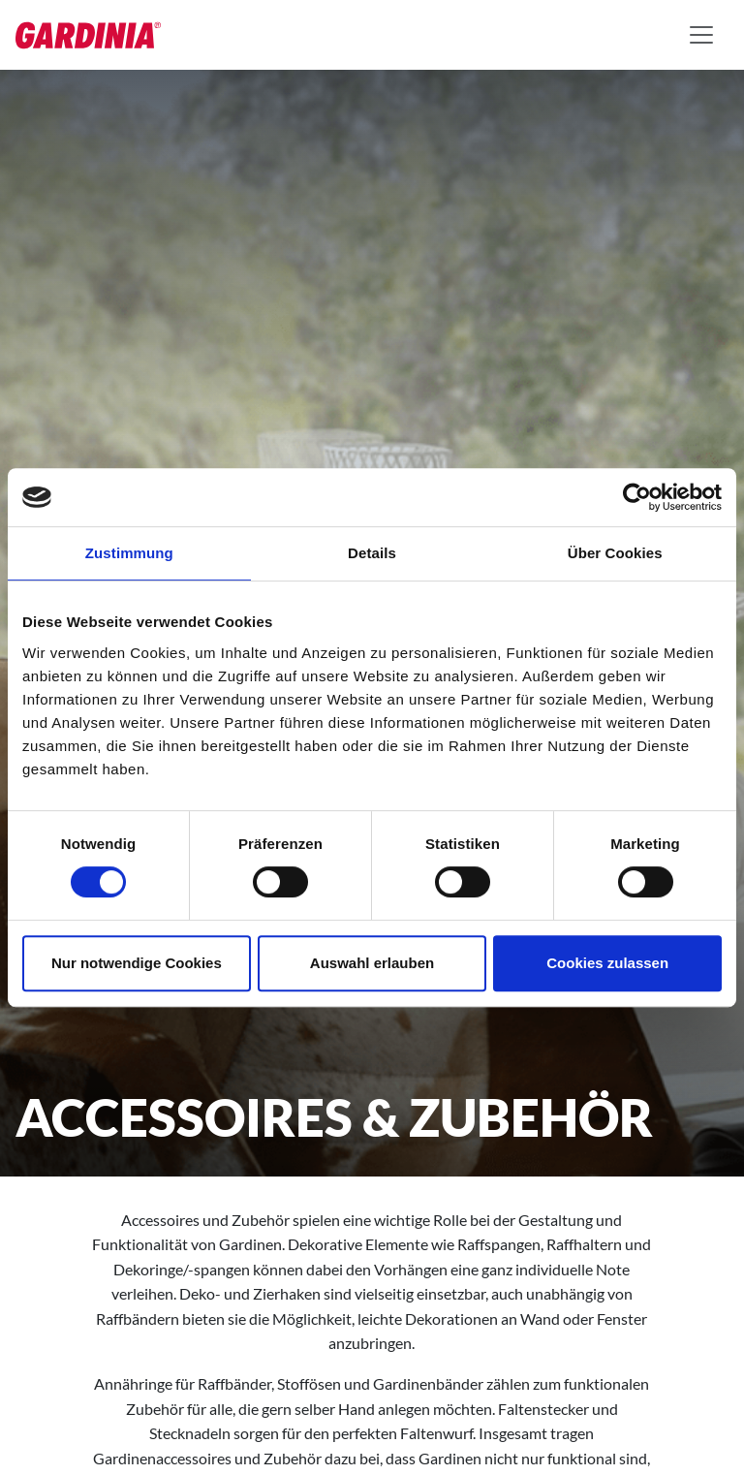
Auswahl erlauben (372, 963)
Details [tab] (372, 553)
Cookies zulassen (607, 963)
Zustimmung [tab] (129, 553)
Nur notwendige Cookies (136, 963)
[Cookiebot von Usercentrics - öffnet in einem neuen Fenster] (637, 497)
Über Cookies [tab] (615, 553)
